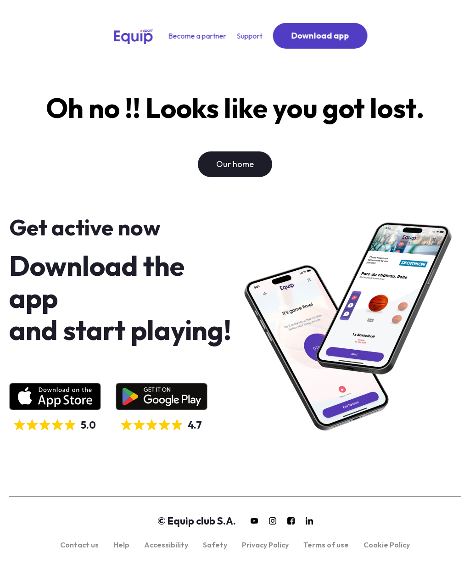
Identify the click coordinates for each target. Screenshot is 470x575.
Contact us (79, 544)
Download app (320, 35)
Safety (215, 544)
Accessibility (166, 544)
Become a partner (197, 35)
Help (121, 544)
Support (250, 35)
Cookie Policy (387, 544)
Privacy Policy (265, 544)
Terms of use (326, 544)
